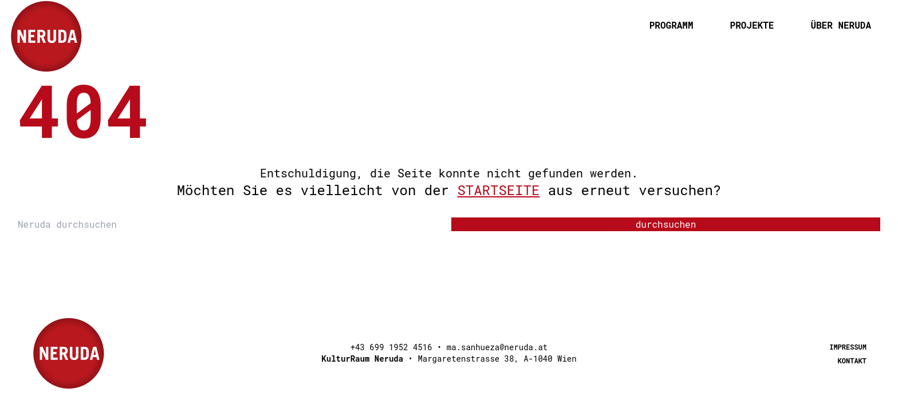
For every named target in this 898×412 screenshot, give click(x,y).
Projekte (752, 25)
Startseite (498, 190)
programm (671, 25)
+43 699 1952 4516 (391, 347)
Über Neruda (840, 25)
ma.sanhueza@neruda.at (497, 347)
